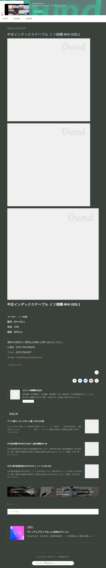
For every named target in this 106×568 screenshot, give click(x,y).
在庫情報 (28, 19)
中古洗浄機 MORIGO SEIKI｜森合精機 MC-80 (27, 444)
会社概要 (16, 19)
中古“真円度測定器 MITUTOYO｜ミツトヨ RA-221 (29, 466)
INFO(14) (19, 365)
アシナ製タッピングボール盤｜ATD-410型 (25, 421)
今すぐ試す (37, 11)
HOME (5, 19)
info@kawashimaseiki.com (29, 357)
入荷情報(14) (11, 365)
